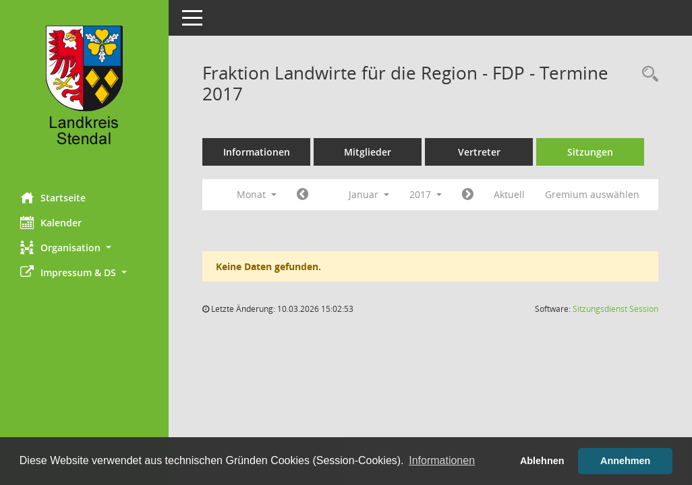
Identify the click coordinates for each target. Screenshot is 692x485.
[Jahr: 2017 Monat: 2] (468, 195)
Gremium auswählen (592, 194)
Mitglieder (367, 152)
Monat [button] (257, 194)
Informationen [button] (442, 460)
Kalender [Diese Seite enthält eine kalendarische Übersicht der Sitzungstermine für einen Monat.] (51, 222)
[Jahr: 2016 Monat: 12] (302, 195)
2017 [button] (425, 194)
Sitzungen (590, 152)
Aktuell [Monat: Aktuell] (509, 194)
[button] (84, 247)
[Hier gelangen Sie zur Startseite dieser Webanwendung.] (84, 91)
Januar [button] (369, 194)
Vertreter (479, 152)
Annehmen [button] (625, 460)
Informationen (256, 152)
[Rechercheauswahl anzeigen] (646, 74)
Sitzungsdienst (615, 309)
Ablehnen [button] (542, 460)
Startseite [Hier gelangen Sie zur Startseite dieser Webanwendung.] (53, 197)
